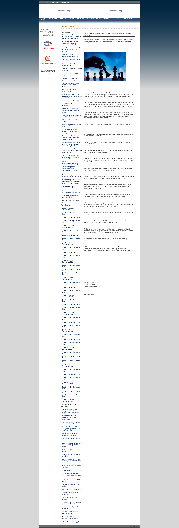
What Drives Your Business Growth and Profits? (71, 423)
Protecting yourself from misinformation (70, 196)
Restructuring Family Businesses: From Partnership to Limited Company (69, 169)
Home (43, 18)
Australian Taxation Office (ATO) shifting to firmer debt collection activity (71, 428)
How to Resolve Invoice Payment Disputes (70, 512)
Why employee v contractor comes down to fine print (71, 434)
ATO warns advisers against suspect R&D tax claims (71, 503)
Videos (71, 18)
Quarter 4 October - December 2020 (68, 296)
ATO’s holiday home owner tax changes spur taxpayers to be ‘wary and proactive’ (71, 181)
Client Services (52, 18)
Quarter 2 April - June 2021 (71, 287)
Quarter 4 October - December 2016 (68, 365)
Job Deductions (126, 18)
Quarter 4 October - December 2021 (68, 278)
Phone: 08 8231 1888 (48, 34)
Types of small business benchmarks (70, 493)
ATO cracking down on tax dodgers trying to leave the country (71, 131)
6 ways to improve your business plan (70, 90)
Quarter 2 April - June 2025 (71, 217)
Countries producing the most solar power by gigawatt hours (72, 444)
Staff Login (44, 20)
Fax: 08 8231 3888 (48, 35)
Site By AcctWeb (135, 526)
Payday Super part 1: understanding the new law (71, 187)
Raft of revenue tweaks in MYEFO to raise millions (70, 517)
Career (98, 18)
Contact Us (54, 20)
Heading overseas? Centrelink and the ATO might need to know (72, 150)
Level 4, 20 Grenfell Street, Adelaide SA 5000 (47, 32)
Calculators (80, 18)
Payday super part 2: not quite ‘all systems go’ (70, 79)
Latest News (63, 18)
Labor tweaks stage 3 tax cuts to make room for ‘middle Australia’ (72, 465)
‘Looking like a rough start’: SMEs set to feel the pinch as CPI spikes (72, 96)
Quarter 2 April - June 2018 (71, 339)
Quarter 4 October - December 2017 (68, 348)
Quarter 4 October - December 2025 (68, 209)
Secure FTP (107, 18)
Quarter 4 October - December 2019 (68, 313)
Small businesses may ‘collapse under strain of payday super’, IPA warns (70, 410)
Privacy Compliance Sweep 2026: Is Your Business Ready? (71, 84)
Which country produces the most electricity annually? (71, 163)
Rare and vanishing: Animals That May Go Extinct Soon (71, 116)
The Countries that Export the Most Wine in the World (72, 522)
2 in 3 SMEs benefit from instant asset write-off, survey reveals (72, 475)
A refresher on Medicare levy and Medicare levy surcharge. (72, 192)
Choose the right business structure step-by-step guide (71, 175)
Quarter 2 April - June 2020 (71, 305)
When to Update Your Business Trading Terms (70, 55)
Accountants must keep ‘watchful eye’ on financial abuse (70, 110)
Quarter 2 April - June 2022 (71, 270)
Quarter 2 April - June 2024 (71, 235)
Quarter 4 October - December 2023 (68, 243)
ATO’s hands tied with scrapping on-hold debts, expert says (70, 417)
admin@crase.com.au (50, 37)
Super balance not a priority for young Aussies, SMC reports (71, 49)
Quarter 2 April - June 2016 (71, 374)
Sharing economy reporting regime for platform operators (72, 439)
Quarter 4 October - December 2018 (68, 331)
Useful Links (90, 18)
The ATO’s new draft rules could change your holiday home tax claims (71, 157)
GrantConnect (66, 470)
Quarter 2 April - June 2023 (71, 252)
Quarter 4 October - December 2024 (68, 226)
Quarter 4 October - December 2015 (68, 383)
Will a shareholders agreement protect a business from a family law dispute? (72, 36)
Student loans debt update (71, 101)
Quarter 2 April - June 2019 (71, 322)
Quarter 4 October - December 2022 (68, 261)
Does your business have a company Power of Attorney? (71, 460)
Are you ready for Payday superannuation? (70, 64)
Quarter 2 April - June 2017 (71, 357)
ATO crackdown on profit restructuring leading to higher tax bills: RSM (70, 43)
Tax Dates (116, 18)
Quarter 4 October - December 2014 (68, 400)
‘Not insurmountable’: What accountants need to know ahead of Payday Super (71, 144)
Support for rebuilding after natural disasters (71, 60)
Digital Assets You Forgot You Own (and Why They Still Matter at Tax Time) (72, 137)
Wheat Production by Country (72, 489)
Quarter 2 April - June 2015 (71, 392)
